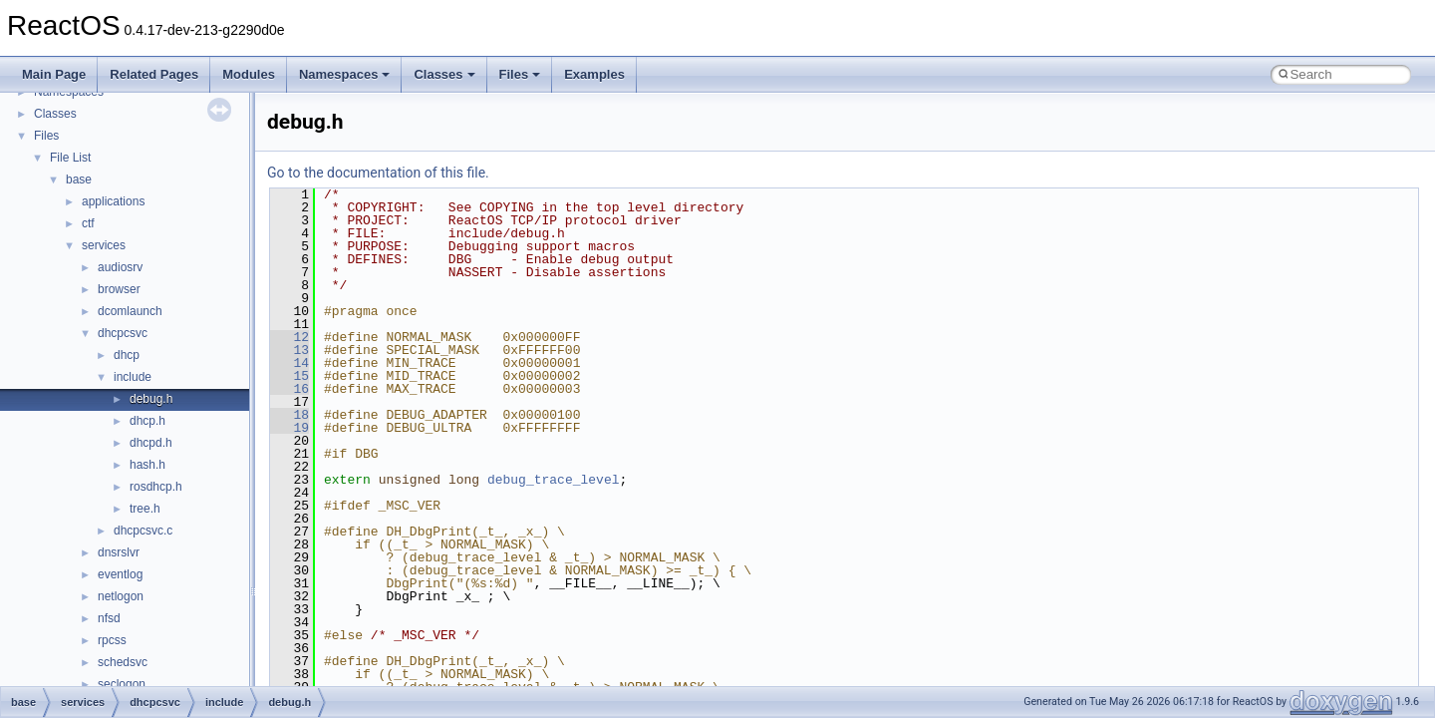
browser (119, 289)
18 (289, 415)
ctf (88, 223)
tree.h (145, 509)
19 (289, 428)
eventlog (120, 574)
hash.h (147, 465)
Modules (248, 74)
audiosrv (120, 267)
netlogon (121, 596)
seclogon (121, 684)
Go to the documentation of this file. (378, 172)
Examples (594, 74)
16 (289, 389)
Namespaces (345, 74)
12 (289, 337)
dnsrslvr (119, 552)
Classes (444, 74)
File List (70, 158)
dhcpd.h (151, 443)
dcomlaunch (130, 311)
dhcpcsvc (122, 333)
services (104, 245)
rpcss (112, 640)
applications (113, 201)
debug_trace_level (553, 480)
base (79, 179)
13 (289, 350)
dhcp (127, 355)
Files (520, 74)
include (132, 377)
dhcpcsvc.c (143, 531)
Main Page (54, 74)
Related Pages (154, 74)
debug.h (151, 399)
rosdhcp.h (156, 487)
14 (289, 363)
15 (289, 376)
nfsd (109, 618)
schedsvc (122, 662)
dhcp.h (147, 421)
